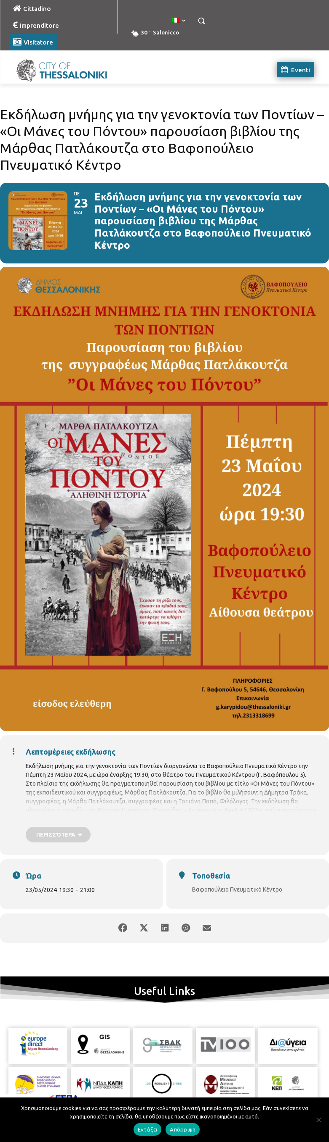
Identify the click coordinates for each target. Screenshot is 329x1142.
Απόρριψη (182, 1129)
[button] (201, 21)
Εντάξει (148, 1129)
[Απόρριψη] (318, 1120)
